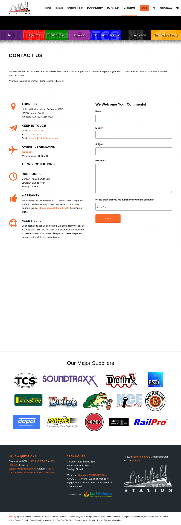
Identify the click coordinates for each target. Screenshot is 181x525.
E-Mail (99, 128)
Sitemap (135, 460)
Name (99, 111)
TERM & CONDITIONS (38, 164)
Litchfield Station (140, 456)
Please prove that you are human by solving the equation (124, 200)
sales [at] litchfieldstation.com (44, 138)
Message (100, 160)
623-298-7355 (36, 130)
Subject (99, 144)
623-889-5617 (34, 134)
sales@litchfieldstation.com (23, 468)
